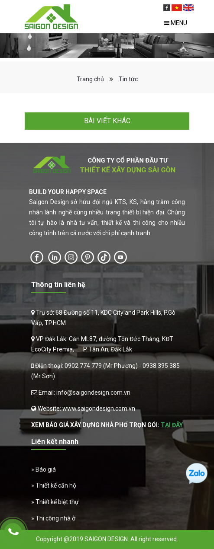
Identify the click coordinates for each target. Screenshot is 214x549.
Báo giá (46, 469)
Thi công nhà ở (55, 518)
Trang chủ (90, 79)
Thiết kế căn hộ (56, 485)
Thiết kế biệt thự (57, 501)
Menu (175, 22)
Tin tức (128, 79)
